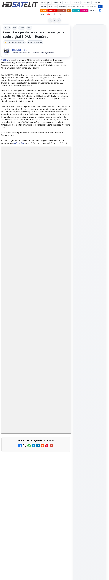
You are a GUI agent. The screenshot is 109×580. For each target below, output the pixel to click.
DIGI (100, 6)
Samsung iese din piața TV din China (88, 75)
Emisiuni (43, 6)
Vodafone (52, 10)
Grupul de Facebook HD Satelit (90, 274)
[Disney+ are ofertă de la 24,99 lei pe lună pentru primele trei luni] (61, 311)
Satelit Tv (75, 3)
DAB (14, 28)
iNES (69, 10)
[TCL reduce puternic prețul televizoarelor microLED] (61, 482)
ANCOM (7, 28)
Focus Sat (61, 10)
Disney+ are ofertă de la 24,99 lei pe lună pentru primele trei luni (29, 306)
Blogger (71, 499)
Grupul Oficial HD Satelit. (23, 223)
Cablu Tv (66, 3)
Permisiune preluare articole (90, 360)
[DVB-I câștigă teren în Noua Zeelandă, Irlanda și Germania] (61, 440)
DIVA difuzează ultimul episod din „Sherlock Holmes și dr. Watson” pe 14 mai (89, 47)
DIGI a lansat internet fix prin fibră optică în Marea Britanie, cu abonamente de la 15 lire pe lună (29, 369)
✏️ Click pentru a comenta (14, 42)
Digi (78, 334)
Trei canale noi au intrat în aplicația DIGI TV (29, 327)
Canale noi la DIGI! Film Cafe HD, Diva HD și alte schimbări (30, 347)
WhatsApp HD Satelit (90, 282)
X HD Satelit (90, 300)
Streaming (96, 3)
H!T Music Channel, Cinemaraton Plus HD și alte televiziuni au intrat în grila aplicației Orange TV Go (30, 457)
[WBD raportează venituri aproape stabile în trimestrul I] (61, 419)
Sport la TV (53, 6)
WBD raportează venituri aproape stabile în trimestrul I (28, 414)
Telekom (84, 10)
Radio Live (80, 6)
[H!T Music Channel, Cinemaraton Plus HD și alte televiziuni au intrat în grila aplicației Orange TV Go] (61, 460)
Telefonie (62, 6)
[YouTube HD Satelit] (48, 14)
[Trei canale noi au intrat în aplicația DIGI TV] (61, 331)
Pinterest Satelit (90, 306)
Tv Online (71, 6)
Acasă (43, 3)
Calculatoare (91, 6)
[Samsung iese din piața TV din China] (89, 88)
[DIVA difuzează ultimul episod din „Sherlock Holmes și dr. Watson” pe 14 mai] (89, 62)
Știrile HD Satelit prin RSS (90, 313)
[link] (35, 290)
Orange (43, 10)
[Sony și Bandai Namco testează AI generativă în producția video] (89, 116)
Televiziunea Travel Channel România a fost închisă (30, 286)
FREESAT (86, 334)
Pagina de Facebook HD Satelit (89, 266)
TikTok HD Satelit (90, 294)
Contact (93, 10)
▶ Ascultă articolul (35, 42)
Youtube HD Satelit (90, 288)
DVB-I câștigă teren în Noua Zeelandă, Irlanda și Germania (30, 435)
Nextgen (76, 10)
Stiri (29, 28)
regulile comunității (36, 217)
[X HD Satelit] (60, 14)
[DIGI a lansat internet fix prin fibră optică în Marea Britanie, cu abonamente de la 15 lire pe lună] (61, 372)
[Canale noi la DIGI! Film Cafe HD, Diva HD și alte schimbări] (61, 352)
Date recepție (86, 3)
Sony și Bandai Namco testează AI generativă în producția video (89, 102)
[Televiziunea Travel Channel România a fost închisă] (61, 290)
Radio (21, 28)
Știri (48, 3)
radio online (18, 143)
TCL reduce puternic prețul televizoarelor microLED (24, 478)
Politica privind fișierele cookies (90, 367)
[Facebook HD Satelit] (100, 10)
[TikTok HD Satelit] (54, 14)
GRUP (42, 14)
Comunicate (57, 3)
